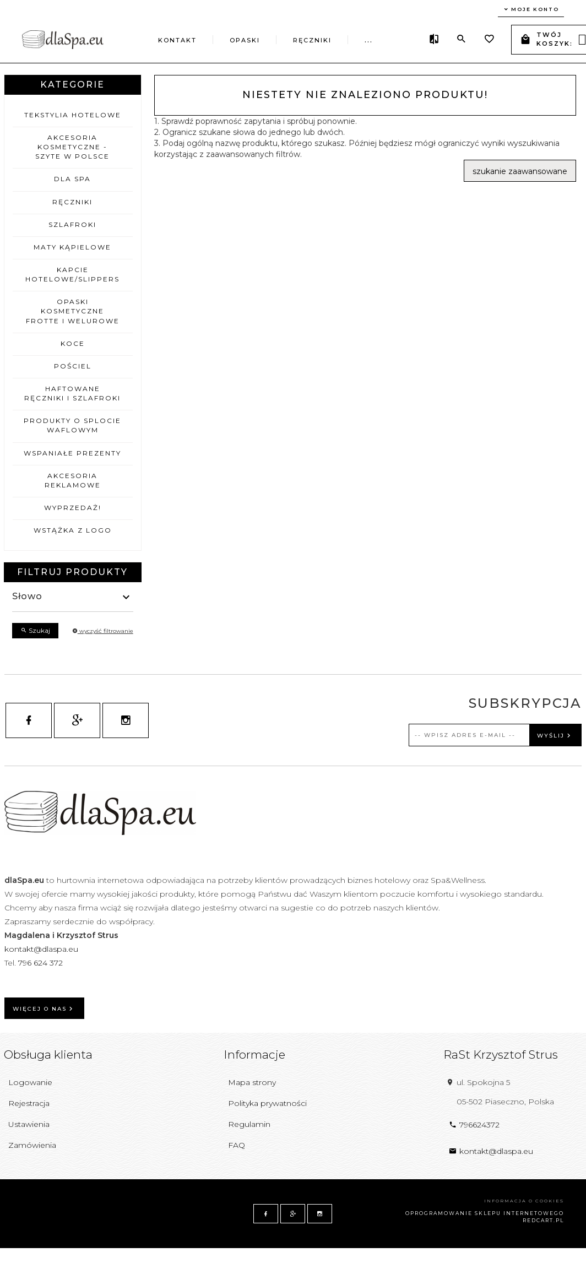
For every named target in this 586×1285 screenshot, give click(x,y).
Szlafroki (72, 224)
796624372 (474, 1125)
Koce (73, 343)
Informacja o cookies (524, 1200)
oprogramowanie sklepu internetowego (484, 1213)
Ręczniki (312, 40)
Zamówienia (32, 1145)
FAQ (236, 1145)
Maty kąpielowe (72, 247)
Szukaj (35, 630)
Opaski (245, 40)
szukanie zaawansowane (520, 171)
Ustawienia (29, 1124)
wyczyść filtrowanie (102, 631)
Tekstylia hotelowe (72, 115)
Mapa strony (252, 1082)
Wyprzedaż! (72, 507)
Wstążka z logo (73, 530)
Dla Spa (72, 179)
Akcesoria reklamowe (73, 480)
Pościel (72, 366)
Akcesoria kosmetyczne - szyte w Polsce (72, 146)
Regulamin (249, 1124)
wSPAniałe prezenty (72, 453)
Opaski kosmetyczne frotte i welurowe (73, 310)
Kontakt (177, 40)
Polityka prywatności (267, 1103)
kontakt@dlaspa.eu (41, 949)
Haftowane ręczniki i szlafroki (72, 393)
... (369, 40)
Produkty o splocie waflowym (72, 425)
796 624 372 (41, 963)
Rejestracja (29, 1103)
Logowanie (30, 1082)
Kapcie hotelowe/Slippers (72, 274)
